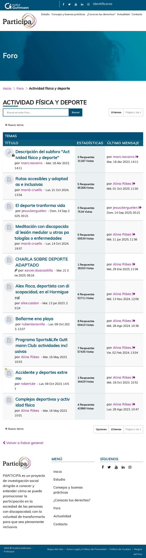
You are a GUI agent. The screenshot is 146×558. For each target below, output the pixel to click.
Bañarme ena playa (34, 318)
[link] (63, 4)
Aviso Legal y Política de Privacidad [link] (86, 549)
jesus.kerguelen (34, 211)
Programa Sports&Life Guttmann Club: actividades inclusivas (41, 345)
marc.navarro (31, 163)
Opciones (101, 429)
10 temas (116, 112)
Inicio (7, 88)
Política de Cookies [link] (120, 549)
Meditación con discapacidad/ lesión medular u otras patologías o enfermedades (42, 232)
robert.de (28, 383)
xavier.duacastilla (39, 270)
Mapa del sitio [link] (55, 549)
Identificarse (102, 4)
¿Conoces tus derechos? (101, 14)
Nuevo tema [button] (14, 125)
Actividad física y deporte (44, 102)
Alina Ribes (122, 183)
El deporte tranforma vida (40, 205)
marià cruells (31, 190)
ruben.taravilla (33, 324)
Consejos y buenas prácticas (68, 14)
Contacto (137, 14)
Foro (56, 508)
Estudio (45, 14)
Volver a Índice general (23, 443)
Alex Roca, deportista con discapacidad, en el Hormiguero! (42, 291)
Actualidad (123, 14)
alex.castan (30, 303)
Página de (133, 112)
